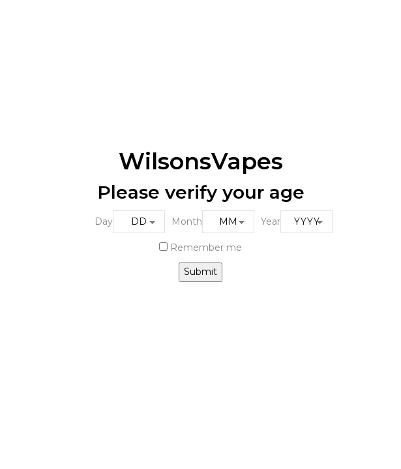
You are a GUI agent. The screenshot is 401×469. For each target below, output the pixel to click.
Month (186, 221)
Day (104, 221)
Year (270, 221)
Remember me (200, 247)
